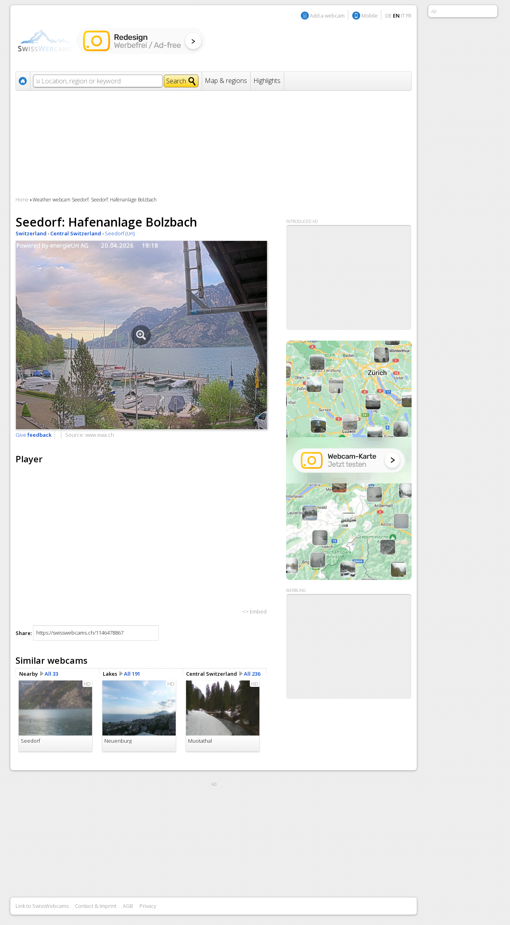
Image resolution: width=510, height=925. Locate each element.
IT (403, 15)
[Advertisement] (349, 646)
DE (388, 15)
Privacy (147, 905)
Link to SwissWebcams (42, 905)
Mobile (369, 15)
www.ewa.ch (99, 434)
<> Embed (254, 611)
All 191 (132, 673)
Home (22, 199)
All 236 (252, 673)
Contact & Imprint (95, 905)
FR (409, 15)
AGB (128, 905)
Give (33, 434)
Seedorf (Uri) (120, 233)
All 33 (51, 673)
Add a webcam (327, 15)
